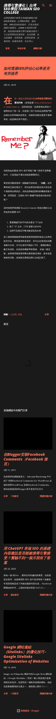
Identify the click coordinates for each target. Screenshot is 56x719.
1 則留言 (14, 693)
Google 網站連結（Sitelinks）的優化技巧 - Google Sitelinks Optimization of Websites (26, 654)
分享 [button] (47, 314)
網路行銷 (36, 48)
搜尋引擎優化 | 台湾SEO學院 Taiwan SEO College (22, 9)
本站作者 (20, 48)
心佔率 (13, 314)
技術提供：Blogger (28, 710)
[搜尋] (43, 5)
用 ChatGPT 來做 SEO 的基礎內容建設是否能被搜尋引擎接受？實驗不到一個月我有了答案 (27, 555)
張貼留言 (14, 594)
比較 (20, 314)
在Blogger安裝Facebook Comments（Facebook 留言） (26, 459)
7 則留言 (14, 496)
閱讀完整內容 (46, 496)
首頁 (6, 48)
